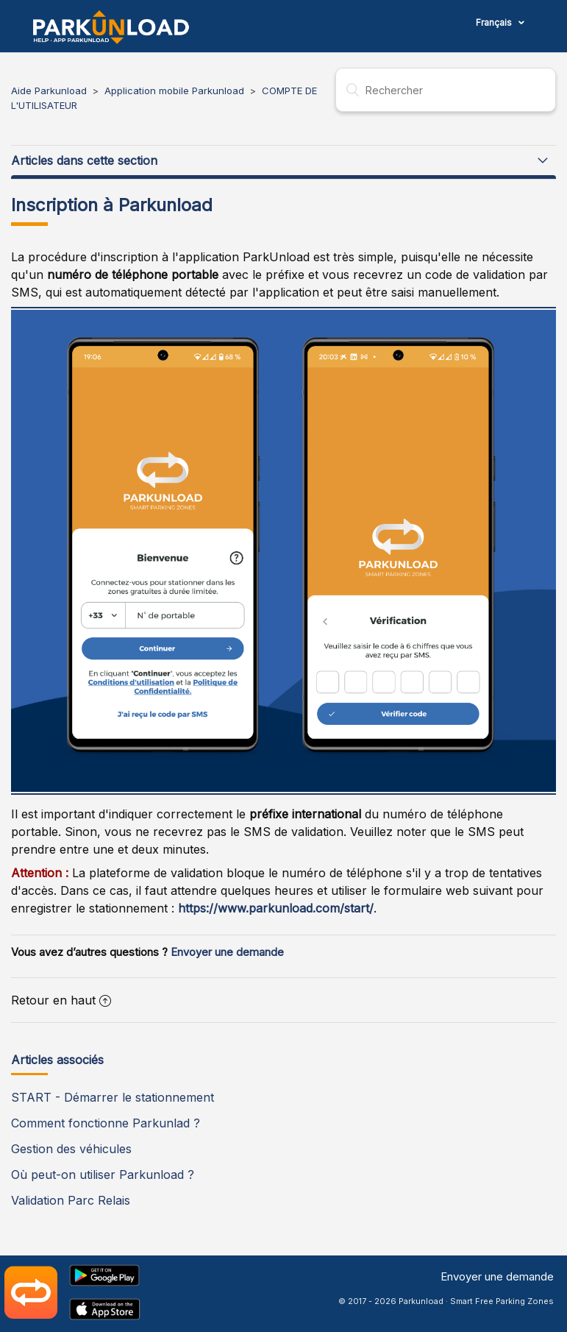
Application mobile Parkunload (174, 90)
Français (495, 22)
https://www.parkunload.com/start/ (274, 908)
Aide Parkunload (49, 90)
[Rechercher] (445, 90)
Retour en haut (61, 1000)
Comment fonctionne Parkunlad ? (105, 1123)
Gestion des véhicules (71, 1148)
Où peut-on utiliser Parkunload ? (102, 1174)
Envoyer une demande (227, 952)
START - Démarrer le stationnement (112, 1097)
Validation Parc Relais (70, 1200)
